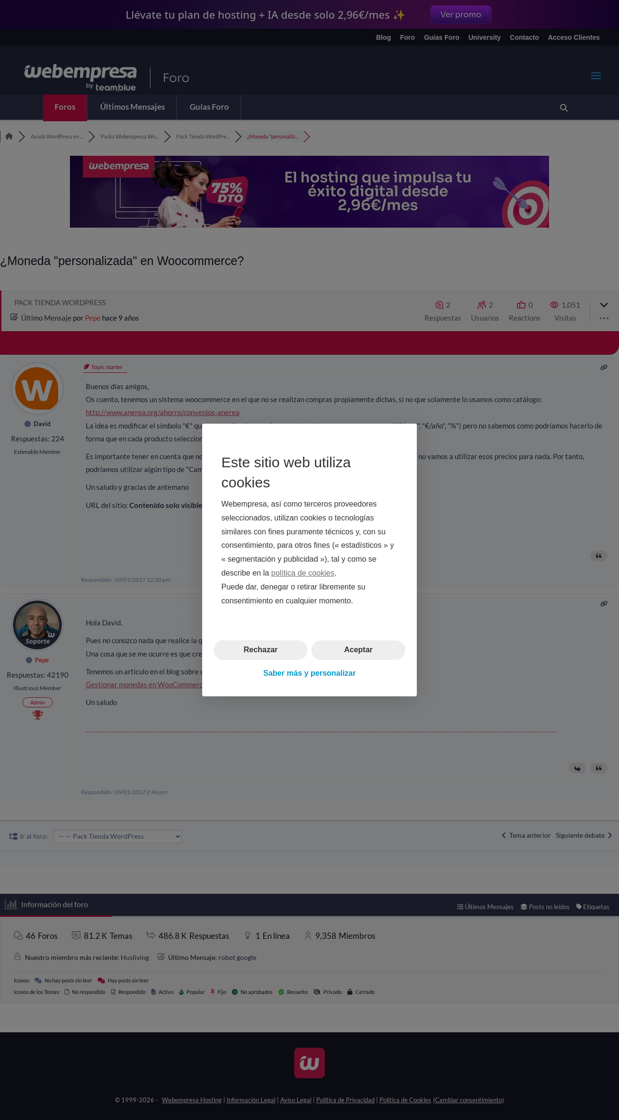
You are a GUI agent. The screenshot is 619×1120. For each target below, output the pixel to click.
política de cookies (302, 573)
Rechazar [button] (260, 650)
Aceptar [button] (358, 650)
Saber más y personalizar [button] (310, 673)
